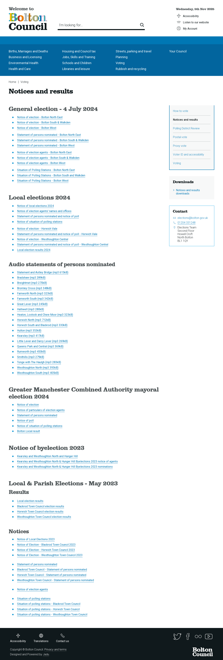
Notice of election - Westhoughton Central (42, 239)
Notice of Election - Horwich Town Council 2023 (46, 550)
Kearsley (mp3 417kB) (30, 335)
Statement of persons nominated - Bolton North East (49, 134)
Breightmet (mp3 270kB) (32, 282)
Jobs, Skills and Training (78, 57)
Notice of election (28, 404)
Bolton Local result (28, 431)
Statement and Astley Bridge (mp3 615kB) (42, 272)
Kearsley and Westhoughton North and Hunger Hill (47, 456)
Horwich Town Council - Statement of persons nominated (51, 575)
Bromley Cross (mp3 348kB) (34, 288)
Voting (120, 63)
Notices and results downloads (188, 192)
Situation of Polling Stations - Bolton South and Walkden (51, 175)
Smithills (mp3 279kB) (30, 357)
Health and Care (20, 69)
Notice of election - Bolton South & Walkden (43, 122)
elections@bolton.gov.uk (193, 218)
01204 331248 (186, 222)
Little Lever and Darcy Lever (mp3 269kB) (42, 341)
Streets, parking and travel (133, 51)
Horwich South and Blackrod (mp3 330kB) (42, 325)
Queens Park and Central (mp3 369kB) (40, 346)
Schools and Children (76, 63)
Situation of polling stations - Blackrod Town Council (48, 604)
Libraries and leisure (76, 69)
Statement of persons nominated (37, 415)
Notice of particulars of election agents (41, 410)
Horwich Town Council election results (40, 511)
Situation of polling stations (34, 598)
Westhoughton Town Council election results (44, 516)
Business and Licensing (25, 57)
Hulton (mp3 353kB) (29, 330)
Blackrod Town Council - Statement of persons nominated (52, 569)
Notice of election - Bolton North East (40, 117)
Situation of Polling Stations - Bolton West (42, 180)
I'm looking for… (71, 25)
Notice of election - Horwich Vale (37, 228)
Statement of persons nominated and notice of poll (48, 216)
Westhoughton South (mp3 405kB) (38, 372)
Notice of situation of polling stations (39, 221)
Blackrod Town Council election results (40, 506)
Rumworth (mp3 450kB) (31, 351)
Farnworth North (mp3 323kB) (35, 293)
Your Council (178, 51)
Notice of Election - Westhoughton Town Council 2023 (50, 555)
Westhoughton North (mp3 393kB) (37, 367)
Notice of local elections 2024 (35, 206)
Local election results (30, 501)
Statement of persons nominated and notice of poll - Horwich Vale (57, 234)
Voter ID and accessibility (188, 154)
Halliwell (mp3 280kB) (30, 309)
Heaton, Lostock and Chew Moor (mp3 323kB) (45, 314)
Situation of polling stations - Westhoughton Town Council (52, 614)
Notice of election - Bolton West (36, 128)
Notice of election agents (32, 589)
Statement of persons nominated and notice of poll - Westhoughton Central (62, 244)
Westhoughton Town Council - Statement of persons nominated (55, 580)
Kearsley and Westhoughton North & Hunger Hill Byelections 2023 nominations (65, 466)
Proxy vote (179, 145)
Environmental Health (23, 63)
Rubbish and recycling (131, 69)
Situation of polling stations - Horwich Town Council (48, 609)
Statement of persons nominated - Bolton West (46, 145)
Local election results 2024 (33, 250)
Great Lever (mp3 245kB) (32, 304)
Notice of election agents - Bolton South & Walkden (48, 157)
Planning (122, 57)
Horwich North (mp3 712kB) (34, 320)
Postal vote (180, 137)
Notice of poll (25, 420)
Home (12, 82)
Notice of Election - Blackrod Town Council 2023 (46, 544)
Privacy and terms (55, 649)
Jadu (46, 654)
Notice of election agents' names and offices (44, 211)
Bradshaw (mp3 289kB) (31, 277)
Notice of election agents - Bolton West (41, 163)
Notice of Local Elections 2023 (36, 539)
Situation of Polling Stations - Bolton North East (46, 170)
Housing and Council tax (79, 51)
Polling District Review (186, 128)
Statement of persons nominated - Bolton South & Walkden (53, 140)
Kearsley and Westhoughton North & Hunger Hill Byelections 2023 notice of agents (67, 461)
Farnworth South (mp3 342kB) (35, 298)
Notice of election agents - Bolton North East (44, 152)
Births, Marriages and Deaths (28, 51)
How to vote (180, 111)
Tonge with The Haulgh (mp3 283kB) (39, 362)
